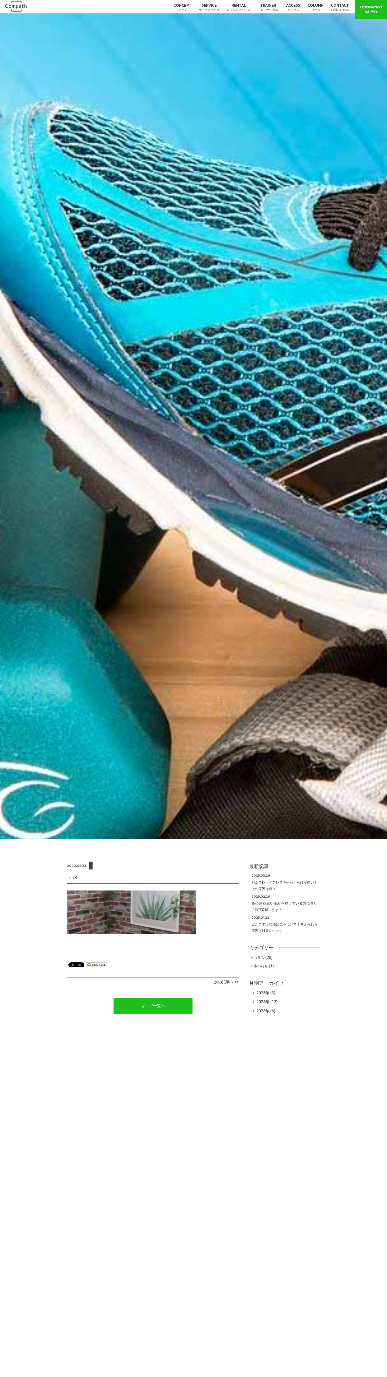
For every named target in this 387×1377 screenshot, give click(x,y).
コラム (316, 7)
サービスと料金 (209, 7)
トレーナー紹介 (268, 7)
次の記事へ (224, 982)
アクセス (293, 7)
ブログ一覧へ (153, 1005)
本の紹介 (261, 966)
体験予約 (371, 9)
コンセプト (182, 7)
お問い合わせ (340, 7)
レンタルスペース (239, 7)
